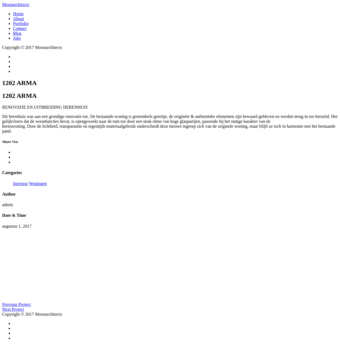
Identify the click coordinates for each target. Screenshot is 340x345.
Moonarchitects (15, 4)
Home (18, 13)
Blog (17, 33)
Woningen (38, 183)
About (18, 18)
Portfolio (21, 23)
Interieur (20, 183)
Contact (20, 28)
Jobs (17, 38)
